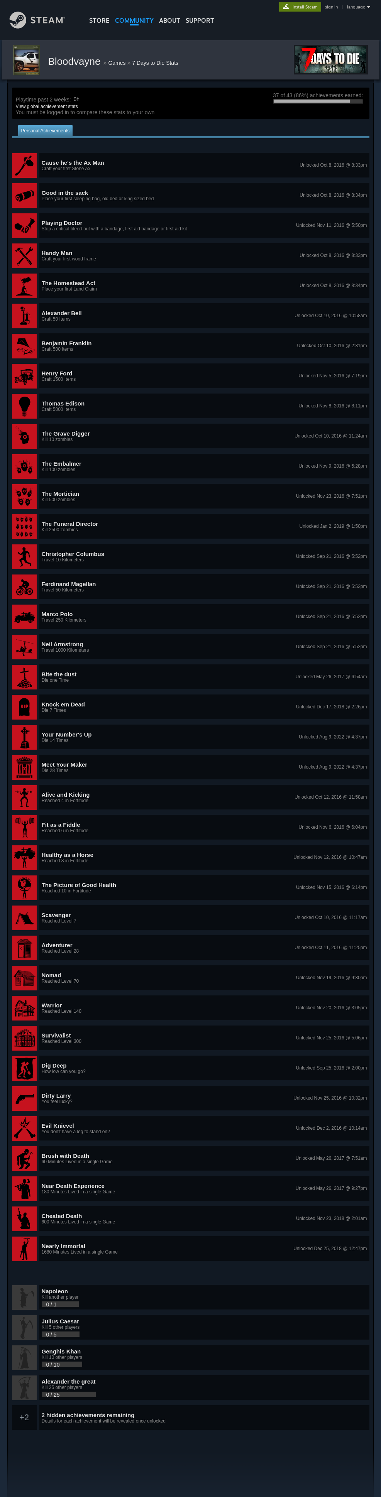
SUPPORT (200, 20)
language (356, 7)
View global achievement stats (47, 106)
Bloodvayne (75, 61)
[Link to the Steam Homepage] (43, 26)
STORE (99, 20)
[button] (190, 165)
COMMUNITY (134, 20)
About (169, 20)
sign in (331, 7)
